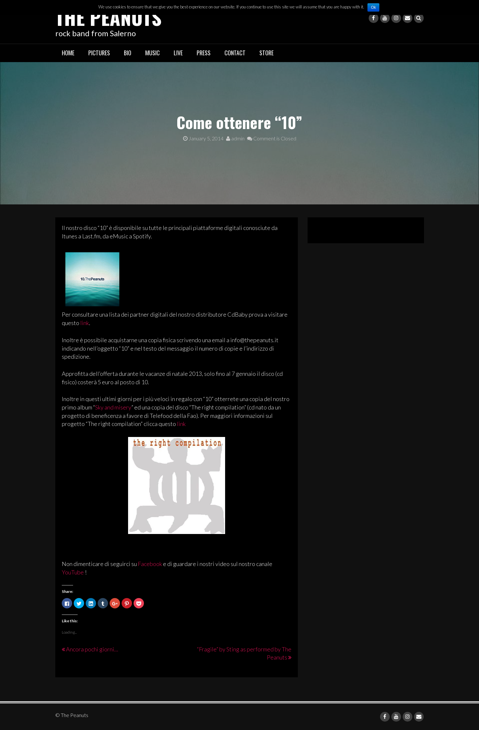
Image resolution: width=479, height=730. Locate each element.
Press (204, 53)
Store (266, 53)
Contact (234, 53)
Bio (127, 53)
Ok (373, 7)
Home (68, 53)
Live (178, 53)
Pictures (99, 53)
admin (235, 138)
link (84, 322)
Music (152, 53)
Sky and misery (113, 407)
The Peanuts (108, 17)
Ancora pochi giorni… (92, 649)
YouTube (73, 572)
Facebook (150, 563)
